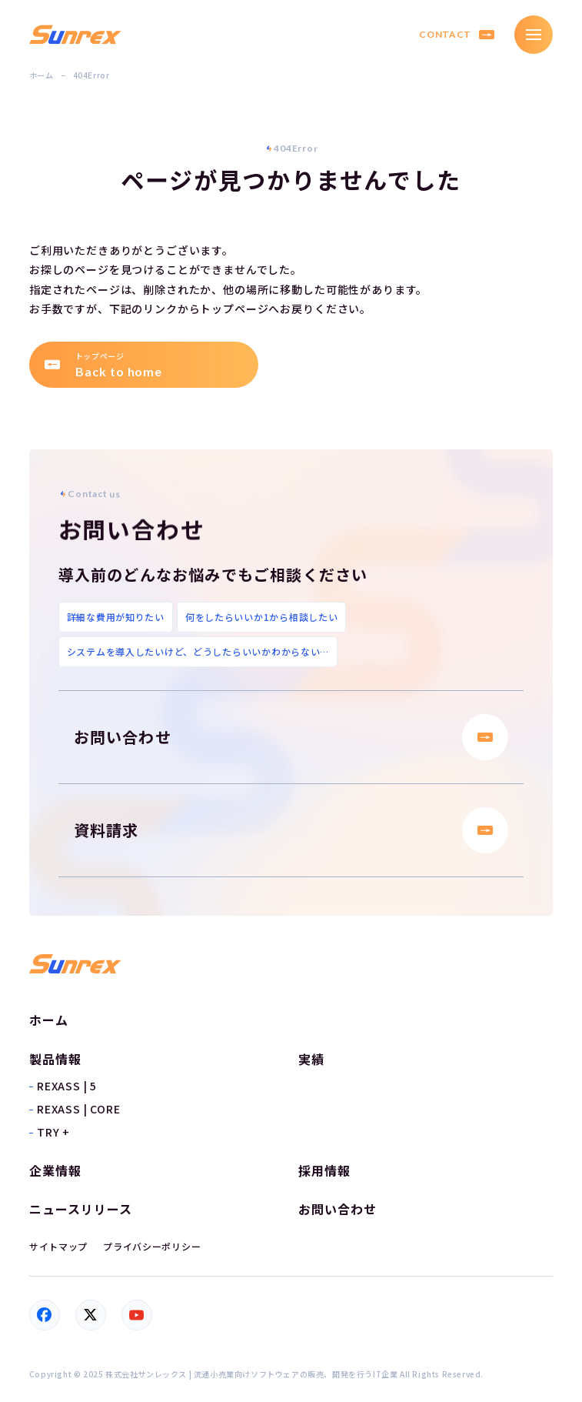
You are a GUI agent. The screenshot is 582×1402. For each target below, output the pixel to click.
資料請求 (291, 830)
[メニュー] (533, 34)
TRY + (53, 1132)
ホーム (41, 75)
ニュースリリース (80, 1209)
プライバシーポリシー (152, 1246)
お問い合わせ (291, 737)
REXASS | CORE (79, 1109)
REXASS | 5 (67, 1086)
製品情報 (55, 1059)
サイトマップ (58, 1246)
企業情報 (55, 1171)
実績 (311, 1059)
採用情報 (324, 1171)
